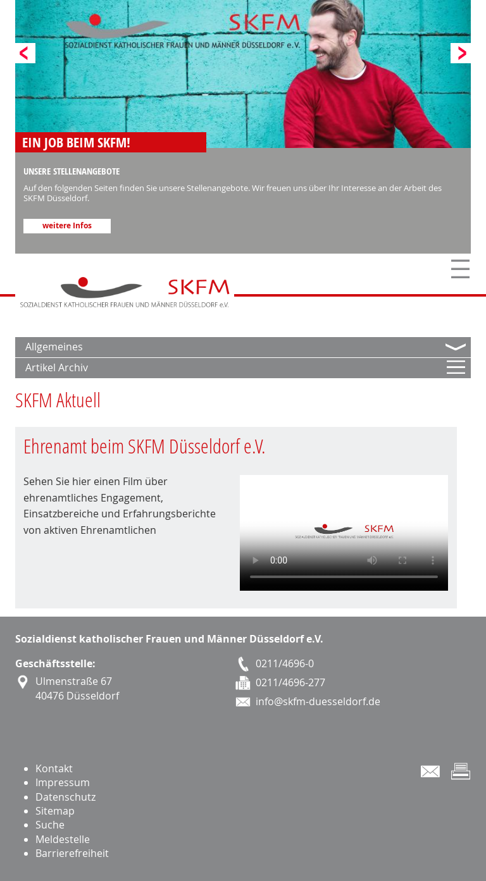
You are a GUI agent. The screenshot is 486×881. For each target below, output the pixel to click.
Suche (50, 825)
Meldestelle (62, 839)
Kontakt (54, 768)
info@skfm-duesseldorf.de (318, 701)
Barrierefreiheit (72, 853)
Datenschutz (65, 797)
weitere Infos (67, 226)
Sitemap (55, 811)
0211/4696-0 (285, 663)
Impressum (62, 782)
